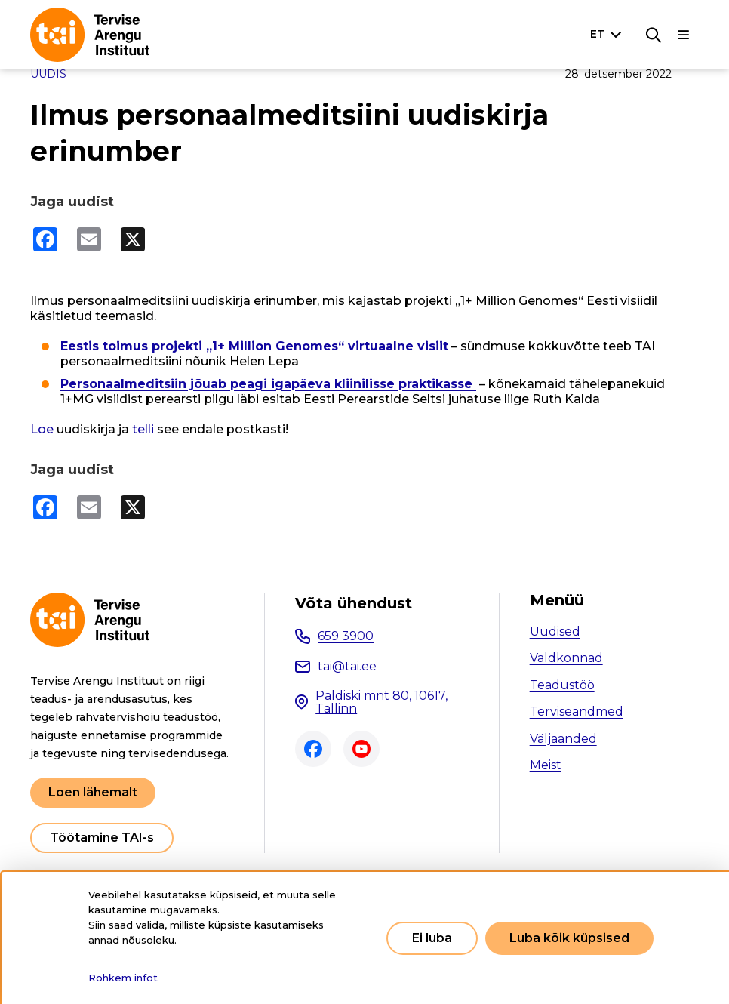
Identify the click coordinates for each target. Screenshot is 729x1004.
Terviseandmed (576, 711)
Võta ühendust (353, 603)
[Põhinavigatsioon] (684, 35)
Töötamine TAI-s (102, 837)
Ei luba (432, 938)
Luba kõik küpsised (569, 938)
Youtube (361, 749)
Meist (545, 765)
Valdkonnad (566, 658)
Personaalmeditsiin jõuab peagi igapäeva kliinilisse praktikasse (268, 384)
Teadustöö (562, 685)
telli (143, 429)
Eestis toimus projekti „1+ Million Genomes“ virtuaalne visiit (254, 346)
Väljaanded (563, 738)
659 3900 (346, 636)
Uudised (555, 631)
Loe (42, 429)
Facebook (313, 749)
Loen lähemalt (92, 792)
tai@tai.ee (347, 666)
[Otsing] (653, 35)
